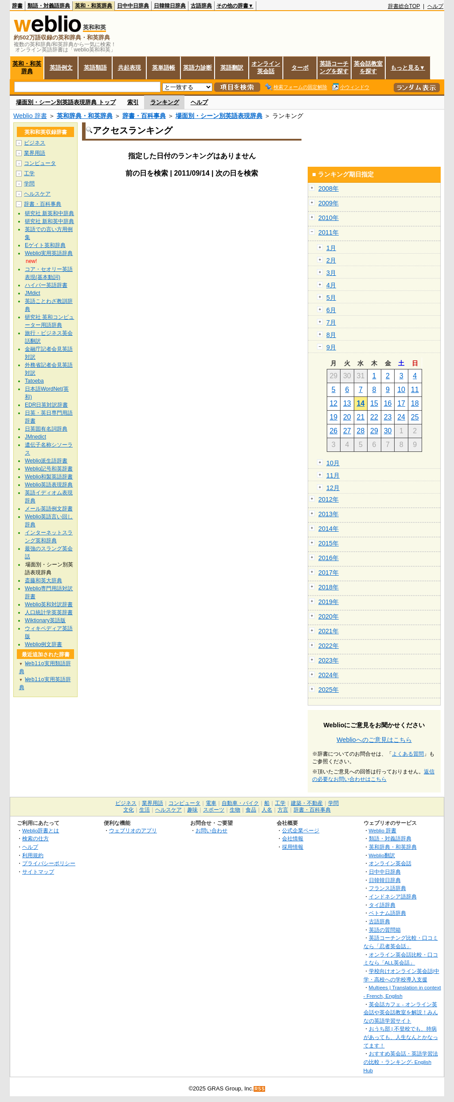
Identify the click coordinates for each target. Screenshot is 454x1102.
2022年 (328, 645)
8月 (331, 334)
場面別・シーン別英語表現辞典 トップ (66, 102)
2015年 (328, 543)
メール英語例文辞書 (49, 509)
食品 (251, 809)
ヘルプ (435, 6)
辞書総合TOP (404, 6)
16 (388, 403)
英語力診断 (197, 67)
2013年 (328, 514)
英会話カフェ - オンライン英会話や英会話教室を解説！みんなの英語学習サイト (401, 1012)
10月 (333, 463)
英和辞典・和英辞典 (85, 115)
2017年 (328, 572)
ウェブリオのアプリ (133, 830)
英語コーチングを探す (334, 67)
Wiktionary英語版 (45, 620)
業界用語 (34, 153)
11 (415, 389)
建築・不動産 (307, 803)
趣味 (192, 809)
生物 (235, 809)
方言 (283, 809)
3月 (331, 272)
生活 (144, 809)
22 (374, 417)
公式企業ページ (300, 830)
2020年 (328, 616)
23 (388, 417)
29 (374, 431)
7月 (331, 322)
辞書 (17, 5)
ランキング (164, 102)
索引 (133, 102)
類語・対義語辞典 (48, 5)
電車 (211, 803)
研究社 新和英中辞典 (49, 221)
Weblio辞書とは (40, 830)
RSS (259, 1088)
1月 (331, 247)
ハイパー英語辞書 (46, 285)
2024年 (328, 674)
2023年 (328, 660)
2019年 (328, 601)
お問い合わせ (211, 830)
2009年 (328, 203)
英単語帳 (163, 67)
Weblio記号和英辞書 (49, 469)
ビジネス (34, 143)
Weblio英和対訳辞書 (49, 604)
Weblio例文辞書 (43, 644)
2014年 (328, 528)
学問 (29, 183)
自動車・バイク (240, 803)
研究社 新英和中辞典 (49, 213)
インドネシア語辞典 (393, 896)
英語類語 (95, 67)
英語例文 (61, 67)
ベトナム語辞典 (387, 913)
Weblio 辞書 (30, 115)
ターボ (300, 67)
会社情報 (292, 838)
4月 (331, 285)
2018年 (328, 587)
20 (347, 417)
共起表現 (129, 67)
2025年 (328, 689)
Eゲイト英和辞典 (45, 245)
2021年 (328, 631)
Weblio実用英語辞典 (49, 253)
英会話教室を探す (368, 67)
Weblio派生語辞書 (46, 461)
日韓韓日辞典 (170, 5)
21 (361, 417)
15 (374, 403)
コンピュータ (40, 163)
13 (347, 403)
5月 (331, 297)
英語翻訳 (231, 67)
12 (333, 403)
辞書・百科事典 (144, 115)
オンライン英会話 (265, 67)
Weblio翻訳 (382, 855)
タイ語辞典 (382, 905)
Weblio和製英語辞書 (49, 477)
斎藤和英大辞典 (43, 580)
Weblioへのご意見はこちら (374, 739)
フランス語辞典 (387, 888)
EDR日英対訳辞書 (46, 405)
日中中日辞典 (133, 5)
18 (415, 403)
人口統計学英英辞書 (49, 612)
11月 (333, 475)
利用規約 (32, 855)
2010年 (328, 217)
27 (347, 431)
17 (401, 403)
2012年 (328, 499)
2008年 (328, 188)
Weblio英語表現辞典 (49, 485)
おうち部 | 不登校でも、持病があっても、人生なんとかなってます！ (401, 1037)
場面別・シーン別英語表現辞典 (219, 115)
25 (415, 417)
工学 (29, 173)
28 (361, 431)
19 (333, 417)
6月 (331, 310)
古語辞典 (201, 5)
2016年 (328, 557)
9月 (331, 347)
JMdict (32, 293)
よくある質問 (408, 754)
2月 (331, 260)
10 (401, 389)
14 (361, 403)
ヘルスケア (37, 194)
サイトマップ (38, 872)
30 (388, 431)
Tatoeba (34, 381)
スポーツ (213, 809)
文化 (128, 809)
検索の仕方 (35, 838)
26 (333, 431)
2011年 (328, 232)
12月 (333, 487)
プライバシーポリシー (48, 863)
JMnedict (35, 437)
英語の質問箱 (385, 930)
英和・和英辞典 (93, 5)
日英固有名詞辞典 (46, 429)
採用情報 (292, 847)
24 (401, 417)
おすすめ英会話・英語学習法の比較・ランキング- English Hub (401, 1062)
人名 (267, 809)
